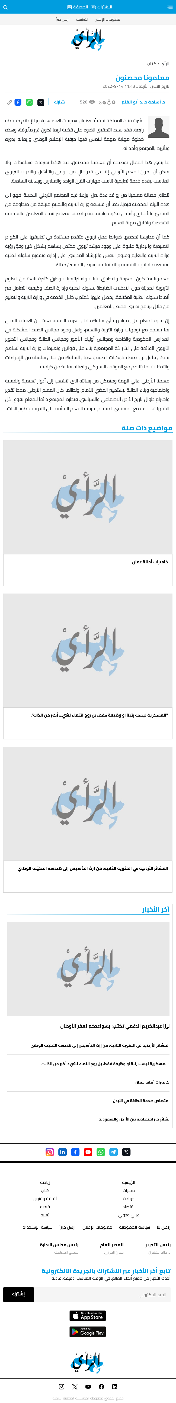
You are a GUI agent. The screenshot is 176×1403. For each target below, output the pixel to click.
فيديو (45, 1207)
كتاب (45, 1191)
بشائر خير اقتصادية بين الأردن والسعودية (133, 1119)
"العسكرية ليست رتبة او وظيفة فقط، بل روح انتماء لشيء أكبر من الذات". (99, 715)
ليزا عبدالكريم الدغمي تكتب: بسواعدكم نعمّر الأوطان (114, 1026)
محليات (129, 1191)
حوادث (129, 1199)
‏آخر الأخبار (155, 909)
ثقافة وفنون (45, 1199)
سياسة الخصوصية (134, 1227)
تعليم (45, 1215)
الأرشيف (82, 19)
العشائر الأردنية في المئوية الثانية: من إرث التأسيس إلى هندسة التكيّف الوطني (92, 868)
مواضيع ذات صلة (147, 428)
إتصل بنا (164, 1227)
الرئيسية (128, 1182)
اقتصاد (129, 1207)
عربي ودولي (128, 1215)
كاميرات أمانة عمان (150, 561)
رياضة (45, 1182)
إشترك (18, 1293)
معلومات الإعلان (107, 19)
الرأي (165, 63)
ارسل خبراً (62, 19)
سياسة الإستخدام (38, 1227)
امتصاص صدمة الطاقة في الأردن (141, 1101)
